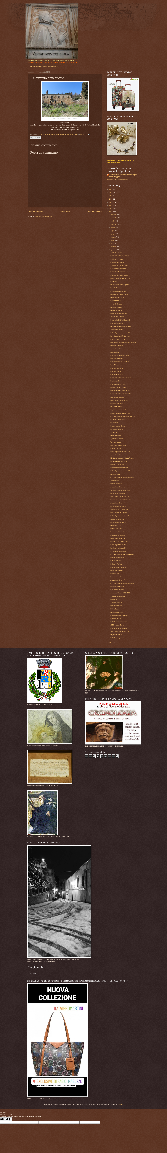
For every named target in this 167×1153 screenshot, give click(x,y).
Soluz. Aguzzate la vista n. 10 (120, 471)
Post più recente (35, 212)
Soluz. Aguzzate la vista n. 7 (119, 545)
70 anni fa (113, 432)
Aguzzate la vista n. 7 (117, 580)
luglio (113, 230)
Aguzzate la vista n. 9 (117, 503)
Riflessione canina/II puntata (119, 355)
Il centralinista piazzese (118, 384)
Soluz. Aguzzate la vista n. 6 (119, 631)
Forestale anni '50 (116, 606)
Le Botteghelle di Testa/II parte (120, 326)
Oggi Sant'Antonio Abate (118, 410)
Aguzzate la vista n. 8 (117, 538)
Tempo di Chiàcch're (117, 252)
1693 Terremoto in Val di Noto (120, 490)
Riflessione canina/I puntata (119, 362)
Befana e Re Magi (116, 564)
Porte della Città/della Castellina (121, 394)
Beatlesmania (114, 381)
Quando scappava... (117, 570)
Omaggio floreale (116, 304)
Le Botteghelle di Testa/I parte (120, 336)
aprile (113, 240)
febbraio (114, 247)
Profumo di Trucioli (116, 358)
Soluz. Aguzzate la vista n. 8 (119, 516)
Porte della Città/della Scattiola (120, 378)
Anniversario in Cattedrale (119, 509)
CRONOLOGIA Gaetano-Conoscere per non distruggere (123, 176)
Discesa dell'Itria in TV (117, 532)
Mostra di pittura (115, 525)
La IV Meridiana (115, 365)
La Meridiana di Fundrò (118, 506)
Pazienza (113, 281)
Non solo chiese (115, 371)
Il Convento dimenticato (118, 269)
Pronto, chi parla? (116, 484)
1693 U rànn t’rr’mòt (117, 519)
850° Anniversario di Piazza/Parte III (122, 477)
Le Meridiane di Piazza (117, 522)
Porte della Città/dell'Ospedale (120, 320)
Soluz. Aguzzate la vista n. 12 (120, 413)
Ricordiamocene (115, 301)
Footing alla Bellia (116, 529)
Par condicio (114, 352)
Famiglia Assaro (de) (117, 586)
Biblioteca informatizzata (118, 313)
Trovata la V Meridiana (117, 317)
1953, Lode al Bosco (117, 625)
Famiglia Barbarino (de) (118, 548)
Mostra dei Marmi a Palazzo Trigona (122, 458)
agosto (113, 227)
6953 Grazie (114, 423)
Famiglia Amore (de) (117, 612)
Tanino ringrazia (115, 442)
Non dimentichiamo (116, 368)
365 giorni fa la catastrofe (118, 461)
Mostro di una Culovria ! (118, 297)
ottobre (113, 221)
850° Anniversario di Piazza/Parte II (122, 554)
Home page (64, 212)
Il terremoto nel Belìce (117, 426)
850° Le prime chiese (117, 397)
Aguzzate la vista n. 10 (117, 487)
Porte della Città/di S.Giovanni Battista (123, 342)
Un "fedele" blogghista (117, 419)
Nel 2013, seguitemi (117, 638)
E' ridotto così (114, 574)
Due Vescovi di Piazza (117, 339)
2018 (111, 196)
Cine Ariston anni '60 (117, 590)
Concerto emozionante (117, 596)
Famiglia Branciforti (116, 307)
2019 (111, 193)
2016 (111, 202)
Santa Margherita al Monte (119, 400)
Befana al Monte (115, 561)
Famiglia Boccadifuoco (117, 403)
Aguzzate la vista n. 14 (117, 330)
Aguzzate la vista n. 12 (117, 439)
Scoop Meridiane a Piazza (119, 468)
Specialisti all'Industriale (118, 445)
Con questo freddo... (117, 323)
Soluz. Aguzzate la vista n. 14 (120, 278)
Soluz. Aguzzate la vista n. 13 (120, 333)
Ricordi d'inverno (116, 288)
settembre (114, 224)
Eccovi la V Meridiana (117, 272)
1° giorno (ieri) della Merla (119, 275)
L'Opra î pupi (114, 609)
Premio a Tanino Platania (118, 464)
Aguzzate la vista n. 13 (117, 349)
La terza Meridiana (116, 429)
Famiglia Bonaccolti (116, 346)
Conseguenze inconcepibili (119, 615)
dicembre (114, 214)
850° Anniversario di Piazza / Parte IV (122, 416)
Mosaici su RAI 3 (116, 310)
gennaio (113, 250)
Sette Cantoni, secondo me (119, 622)
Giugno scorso (115, 599)
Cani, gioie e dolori (116, 374)
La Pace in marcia (116, 407)
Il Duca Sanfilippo (116, 448)
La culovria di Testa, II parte (119, 285)
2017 (111, 199)
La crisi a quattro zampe (118, 387)
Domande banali (115, 618)
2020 (111, 189)
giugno (113, 234)
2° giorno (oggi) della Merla (119, 265)
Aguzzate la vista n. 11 (117, 455)
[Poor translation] (8, 1119)
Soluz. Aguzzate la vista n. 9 (119, 496)
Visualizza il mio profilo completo (117, 180)
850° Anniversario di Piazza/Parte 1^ (122, 583)
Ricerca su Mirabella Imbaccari (120, 500)
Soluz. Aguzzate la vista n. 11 (120, 452)
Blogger (120, 1104)
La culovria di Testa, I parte (119, 294)
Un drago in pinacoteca (118, 551)
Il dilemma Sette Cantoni (118, 628)
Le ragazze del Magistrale (118, 541)
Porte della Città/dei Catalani (119, 256)
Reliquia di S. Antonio (117, 535)
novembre (114, 218)
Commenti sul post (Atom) (43, 216)
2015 (111, 205)
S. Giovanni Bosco (116, 259)
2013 (111, 212)
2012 (111, 643)
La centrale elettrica (116, 577)
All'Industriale (114, 480)
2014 (111, 209)
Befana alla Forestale (117, 558)
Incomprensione (115, 435)
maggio (113, 237)
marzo (113, 243)
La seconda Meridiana (117, 493)
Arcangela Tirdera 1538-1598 (120, 593)
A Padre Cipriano (116, 602)
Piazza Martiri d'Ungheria (118, 512)
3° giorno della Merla (117, 262)
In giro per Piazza (116, 634)
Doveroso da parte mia (117, 291)
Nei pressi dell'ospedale (118, 567)
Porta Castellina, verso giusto (120, 390)
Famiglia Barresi (115, 474)
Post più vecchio (94, 212)
